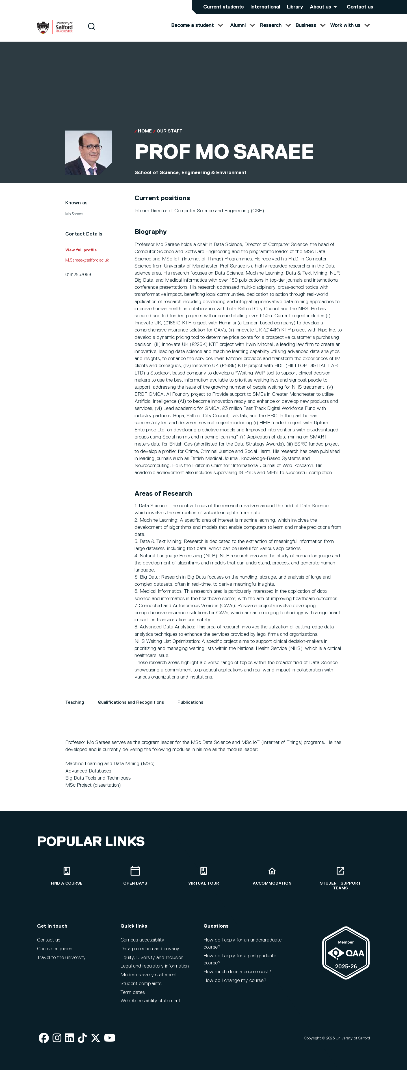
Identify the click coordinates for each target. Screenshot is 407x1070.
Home (145, 137)
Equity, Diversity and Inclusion (151, 957)
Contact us (360, 7)
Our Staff (169, 137)
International (265, 7)
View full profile (81, 256)
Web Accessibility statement (150, 1000)
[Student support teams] (340, 878)
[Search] (91, 31)
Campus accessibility (142, 940)
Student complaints (140, 983)
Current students (223, 7)
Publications (190, 708)
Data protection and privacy (149, 948)
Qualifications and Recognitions (131, 708)
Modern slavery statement (148, 974)
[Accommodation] (272, 876)
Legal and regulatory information (154, 966)
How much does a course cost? (237, 971)
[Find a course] (66, 876)
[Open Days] (135, 876)
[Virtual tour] (203, 876)
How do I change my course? (235, 980)
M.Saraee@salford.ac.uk (87, 266)
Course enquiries (54, 948)
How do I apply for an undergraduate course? (243, 944)
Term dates (132, 992)
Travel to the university (61, 957)
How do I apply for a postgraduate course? (240, 959)
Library (295, 7)
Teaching (74, 708)
